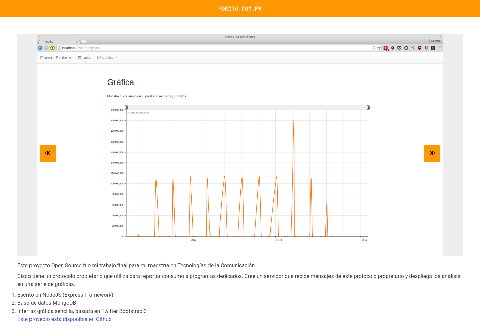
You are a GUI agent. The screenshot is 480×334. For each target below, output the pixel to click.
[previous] (48, 153)
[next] (432, 153)
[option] (240, 145)
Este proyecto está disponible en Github (64, 319)
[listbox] (240, 145)
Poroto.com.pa (240, 9)
